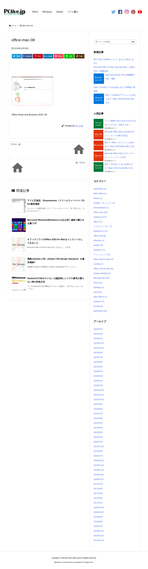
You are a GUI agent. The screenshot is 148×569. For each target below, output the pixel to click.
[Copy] (79, 56)
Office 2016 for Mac (103, 269)
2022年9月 (98, 404)
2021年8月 (98, 451)
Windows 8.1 (101, 231)
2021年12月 (99, 446)
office (98, 222)
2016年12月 (99, 507)
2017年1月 (98, 503)
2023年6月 (98, 362)
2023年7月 (98, 357)
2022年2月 (98, 437)
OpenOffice (100, 189)
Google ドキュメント (104, 203)
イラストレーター (103, 226)
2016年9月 (98, 517)
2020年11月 (99, 465)
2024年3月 (98, 334)
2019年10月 (99, 474)
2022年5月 (98, 423)
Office (35, 12)
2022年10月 (99, 399)
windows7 (99, 250)
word (98, 292)
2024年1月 (98, 338)
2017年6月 (98, 489)
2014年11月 (99, 540)
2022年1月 (98, 442)
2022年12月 (99, 390)
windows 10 (100, 217)
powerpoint (100, 311)
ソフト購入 (72, 12)
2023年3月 (98, 376)
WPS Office (100, 193)
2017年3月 (98, 498)
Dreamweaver (101, 208)
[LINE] (69, 56)
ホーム (14, 26)
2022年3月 (98, 432)
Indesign (99, 287)
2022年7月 (98, 413)
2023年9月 (98, 352)
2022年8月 (98, 409)
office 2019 (100, 236)
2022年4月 (98, 428)
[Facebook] (27, 56)
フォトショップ (102, 254)
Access (98, 306)
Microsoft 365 (101, 278)
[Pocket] (59, 56)
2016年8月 (98, 521)
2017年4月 (98, 493)
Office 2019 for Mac (103, 259)
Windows (47, 12)
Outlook (99, 301)
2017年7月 (98, 484)
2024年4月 (98, 329)
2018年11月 (99, 479)
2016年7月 (98, 526)
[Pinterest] (38, 56)
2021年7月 (98, 456)
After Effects (100, 297)
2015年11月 (99, 535)
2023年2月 (98, 381)
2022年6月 (98, 418)
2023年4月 (98, 371)
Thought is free (88, 562)
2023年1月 (98, 385)
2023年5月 (98, 367)
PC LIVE (79, 126)
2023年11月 (99, 348)
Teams (98, 198)
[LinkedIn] (48, 56)
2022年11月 (99, 395)
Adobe (59, 12)
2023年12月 (99, 343)
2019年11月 (99, 470)
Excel (98, 283)
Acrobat (98, 264)
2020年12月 (99, 460)
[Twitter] (17, 56)
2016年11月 (99, 512)
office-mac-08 (27, 26)
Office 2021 (100, 212)
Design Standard (102, 273)
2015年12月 (99, 531)
